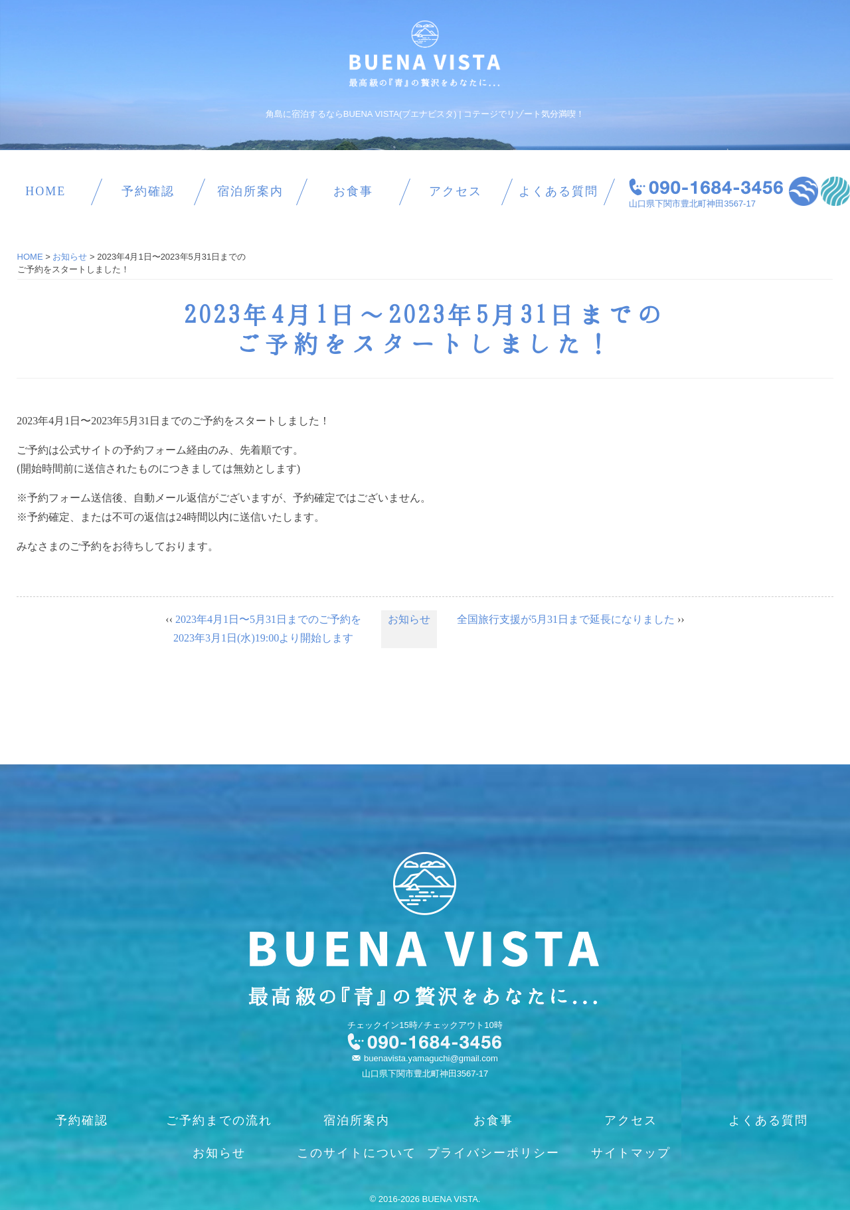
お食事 (353, 191)
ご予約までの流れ (219, 1120)
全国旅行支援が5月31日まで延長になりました (566, 619)
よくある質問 (558, 191)
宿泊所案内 (250, 191)
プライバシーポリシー (493, 1153)
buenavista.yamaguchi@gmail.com (431, 1058)
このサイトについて (356, 1153)
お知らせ (409, 619)
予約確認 (148, 191)
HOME (45, 191)
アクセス (455, 191)
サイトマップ (631, 1153)
